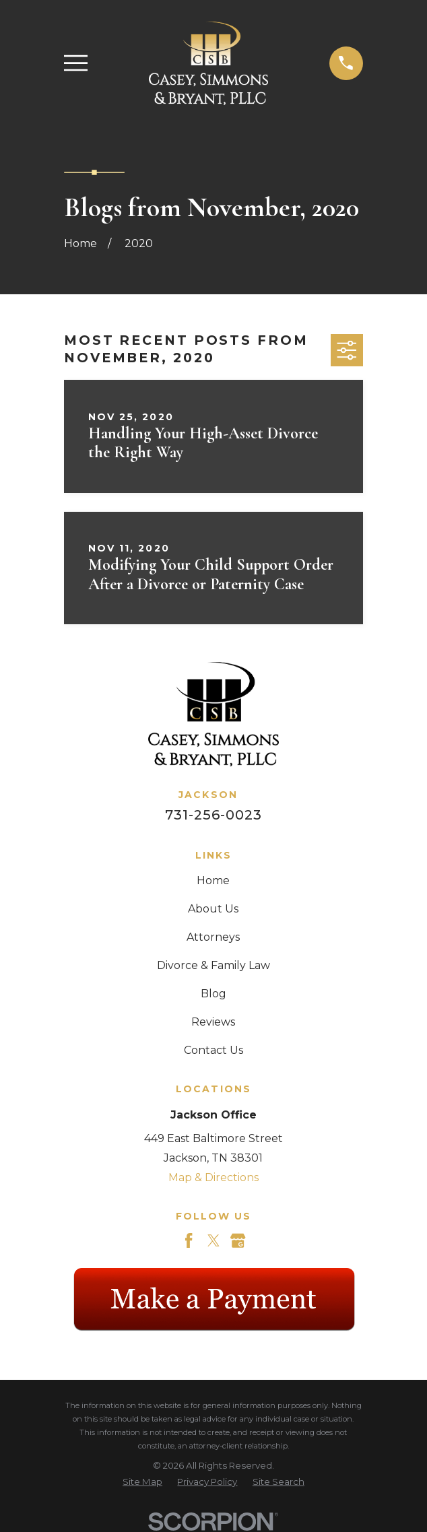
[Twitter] (213, 1240)
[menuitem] (142, 1482)
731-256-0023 (213, 815)
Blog (213, 993)
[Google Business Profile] (237, 1240)
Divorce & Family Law (213, 965)
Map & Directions (213, 1177)
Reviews (213, 1021)
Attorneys (213, 937)
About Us (213, 908)
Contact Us (213, 1050)
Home (213, 880)
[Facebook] (188, 1240)
